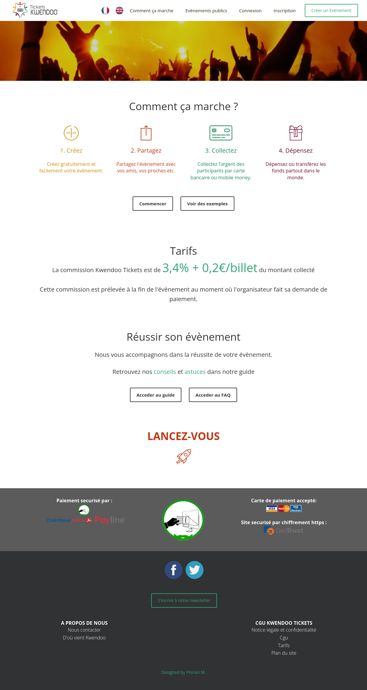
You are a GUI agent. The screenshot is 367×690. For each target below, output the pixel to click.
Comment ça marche (152, 10)
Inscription (285, 10)
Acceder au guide (156, 395)
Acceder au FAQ (212, 395)
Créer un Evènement (331, 10)
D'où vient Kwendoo (84, 637)
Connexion (250, 10)
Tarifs (284, 645)
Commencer (152, 204)
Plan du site (284, 653)
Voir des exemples (207, 204)
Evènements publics (206, 10)
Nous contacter (84, 630)
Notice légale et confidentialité (283, 630)
